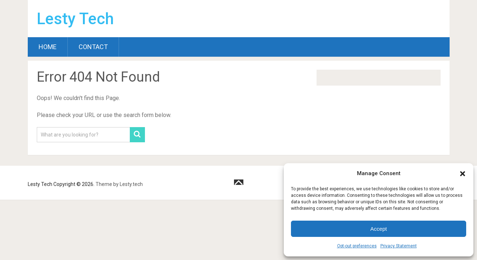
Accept (378, 229)
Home (48, 47)
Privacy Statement (398, 245)
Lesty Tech (75, 19)
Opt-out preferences (357, 245)
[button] (462, 173)
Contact (93, 47)
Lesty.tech (131, 184)
